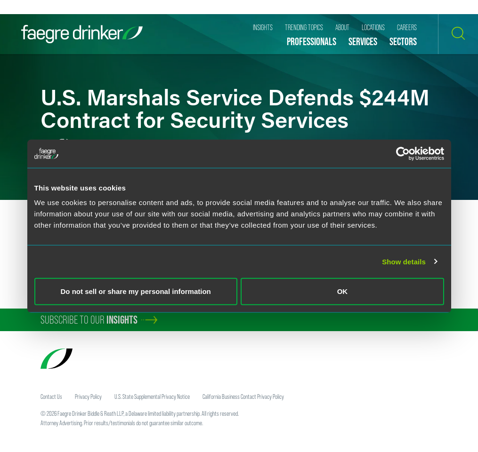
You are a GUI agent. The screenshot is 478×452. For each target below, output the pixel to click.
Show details (404, 261)
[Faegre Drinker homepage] (82, 34)
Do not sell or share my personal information (136, 291)
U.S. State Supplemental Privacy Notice (152, 396)
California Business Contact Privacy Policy (243, 396)
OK (342, 291)
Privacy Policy (88, 396)
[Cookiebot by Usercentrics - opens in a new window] (403, 153)
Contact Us (51, 396)
